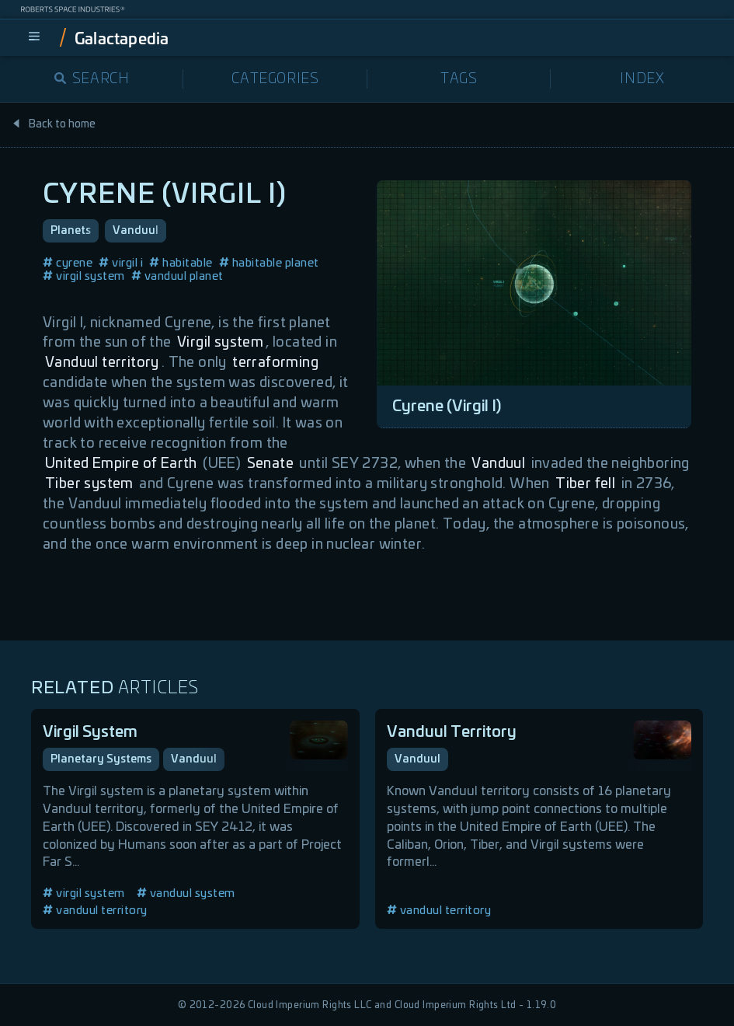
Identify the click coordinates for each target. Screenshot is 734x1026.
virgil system (84, 276)
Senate (270, 464)
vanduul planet (177, 276)
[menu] (34, 37)
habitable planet (269, 263)
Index (642, 79)
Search (92, 79)
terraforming (275, 363)
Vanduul (135, 230)
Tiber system (89, 484)
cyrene (67, 263)
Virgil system (220, 343)
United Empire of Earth (121, 464)
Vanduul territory (102, 363)
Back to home (54, 124)
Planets (70, 230)
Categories (274, 79)
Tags (458, 79)
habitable (181, 263)
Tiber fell (585, 484)
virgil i (121, 263)
